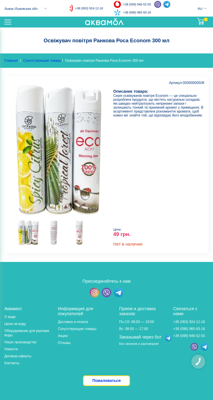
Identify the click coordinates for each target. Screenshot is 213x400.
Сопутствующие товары (42, 60)
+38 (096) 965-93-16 (137, 12)
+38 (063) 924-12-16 (89, 8)
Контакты (11, 363)
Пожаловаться (106, 380)
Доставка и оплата (73, 322)
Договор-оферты (17, 356)
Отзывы (64, 343)
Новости (11, 349)
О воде (10, 317)
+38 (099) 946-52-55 (137, 4)
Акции (63, 336)
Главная (11, 60)
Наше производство (20, 342)
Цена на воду (15, 324)
